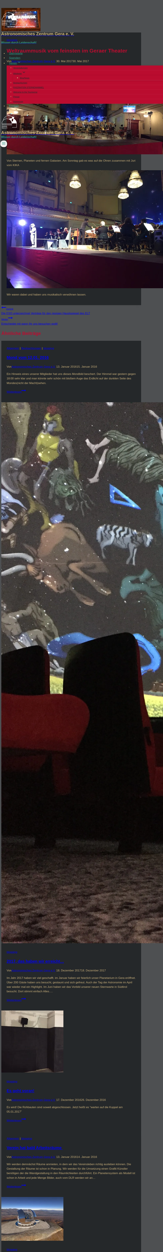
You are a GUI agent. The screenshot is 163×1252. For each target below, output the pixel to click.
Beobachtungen (20, 83)
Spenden (14, 58)
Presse (16, 97)
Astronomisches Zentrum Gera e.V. (33, 366)
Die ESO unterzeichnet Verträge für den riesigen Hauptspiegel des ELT (71, 310)
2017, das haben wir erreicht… (35, 961)
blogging (48, 348)
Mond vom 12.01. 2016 (28, 357)
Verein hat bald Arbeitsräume (35, 1147)
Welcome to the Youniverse (25, 92)
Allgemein (13, 348)
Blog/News (24, 78)
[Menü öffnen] (3, 144)
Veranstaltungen (20, 68)
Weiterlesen (16, 391)
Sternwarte (16, 53)
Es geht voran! (20, 1090)
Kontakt (14, 106)
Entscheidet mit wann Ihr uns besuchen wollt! (71, 320)
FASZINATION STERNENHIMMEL (28, 87)
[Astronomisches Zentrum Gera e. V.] (81, 34)
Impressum (18, 101)
